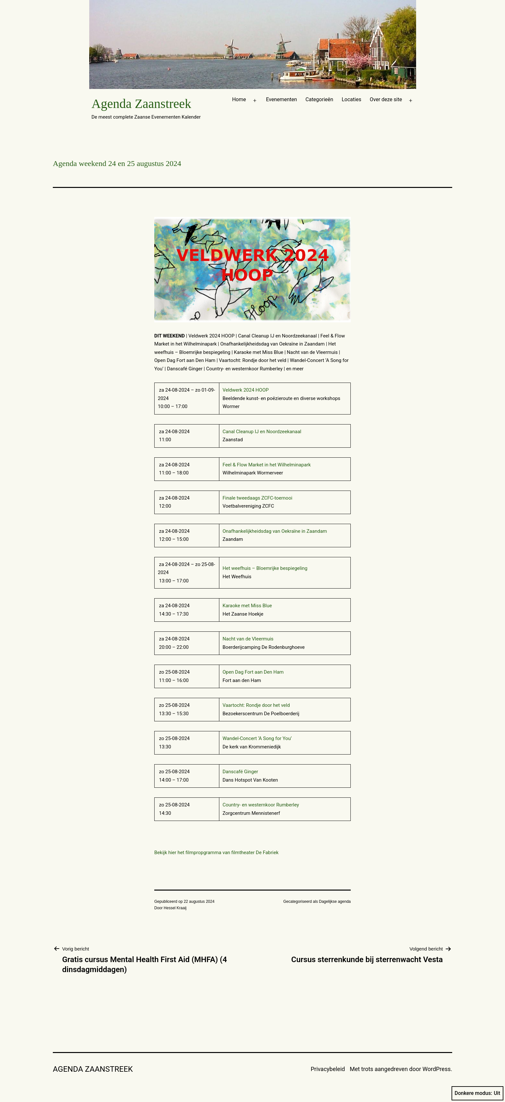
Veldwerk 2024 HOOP (246, 390)
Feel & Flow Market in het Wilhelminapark (267, 465)
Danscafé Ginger (240, 772)
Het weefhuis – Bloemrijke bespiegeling (265, 568)
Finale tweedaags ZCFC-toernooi (257, 498)
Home (239, 99)
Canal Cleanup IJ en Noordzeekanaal (262, 431)
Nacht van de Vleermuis (248, 639)
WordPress (437, 1069)
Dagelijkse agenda (335, 901)
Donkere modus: (477, 1093)
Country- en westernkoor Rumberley (261, 805)
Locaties (351, 99)
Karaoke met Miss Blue (247, 606)
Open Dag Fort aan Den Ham (253, 672)
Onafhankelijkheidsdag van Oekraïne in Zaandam (275, 531)
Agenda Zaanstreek (141, 103)
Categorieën (319, 99)
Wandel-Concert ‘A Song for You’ (257, 738)
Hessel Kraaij (175, 908)
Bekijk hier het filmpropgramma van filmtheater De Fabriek (216, 852)
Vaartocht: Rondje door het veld (256, 705)
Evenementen (281, 99)
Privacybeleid (328, 1069)
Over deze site (386, 99)
